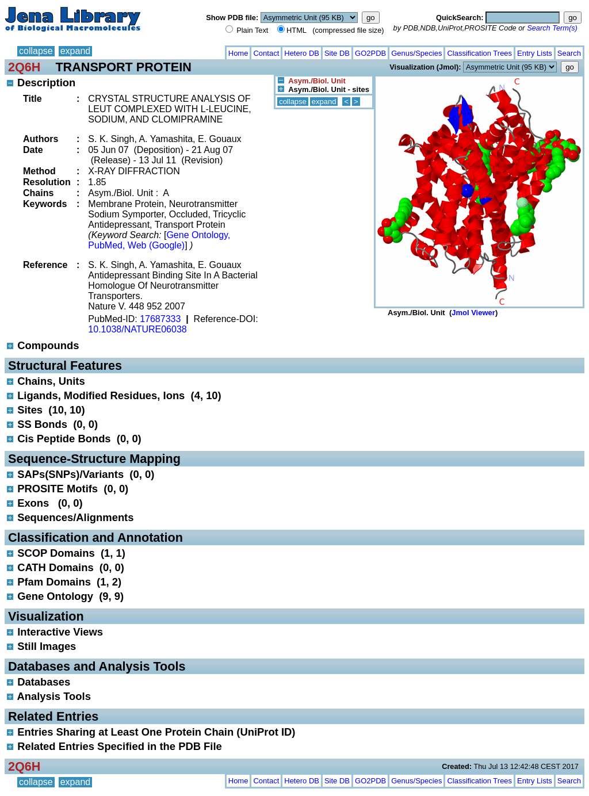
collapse (36, 51)
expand (75, 51)
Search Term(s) (552, 28)
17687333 (160, 319)
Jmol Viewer (473, 312)
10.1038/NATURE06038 (137, 329)
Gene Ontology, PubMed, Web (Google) (159, 240)
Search (569, 53)
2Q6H (24, 67)
